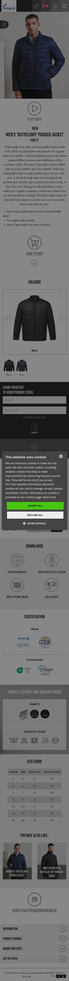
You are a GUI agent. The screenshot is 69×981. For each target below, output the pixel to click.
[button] (34, 523)
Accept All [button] (35, 505)
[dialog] (34, 490)
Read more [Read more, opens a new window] (49, 497)
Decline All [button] (35, 515)
